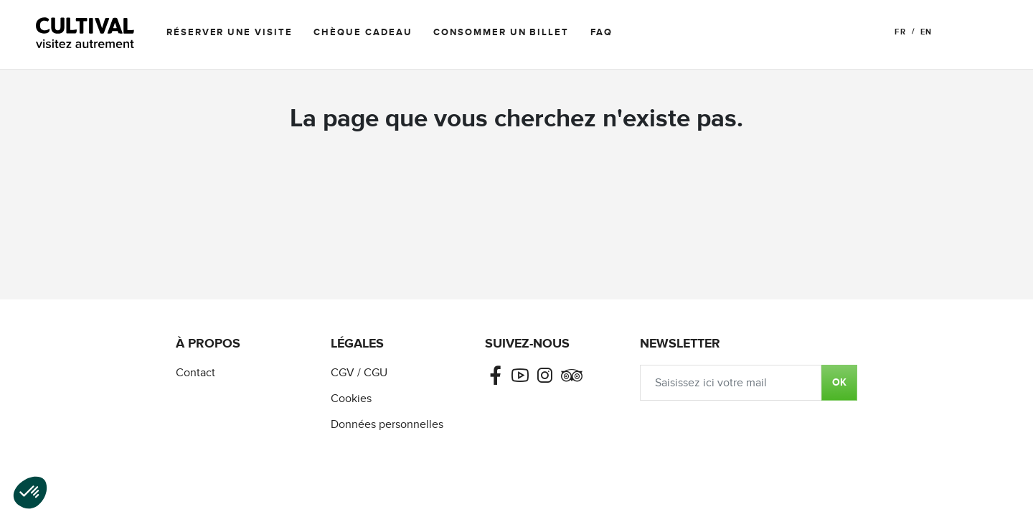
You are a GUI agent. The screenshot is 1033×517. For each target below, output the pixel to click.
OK (839, 382)
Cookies (351, 399)
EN (926, 32)
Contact (195, 373)
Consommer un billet (500, 32)
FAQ (601, 32)
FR (900, 32)
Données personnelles (387, 425)
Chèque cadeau (362, 32)
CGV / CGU (359, 373)
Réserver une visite (229, 32)
